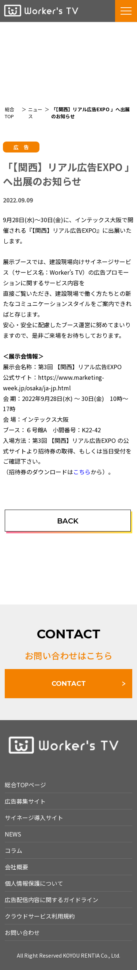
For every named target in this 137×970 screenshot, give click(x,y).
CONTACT (69, 684)
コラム (13, 850)
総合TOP (9, 113)
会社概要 (16, 866)
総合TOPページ (25, 784)
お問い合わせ (22, 932)
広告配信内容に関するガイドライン (51, 899)
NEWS (13, 834)
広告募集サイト (25, 801)
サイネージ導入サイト (34, 817)
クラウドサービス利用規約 (40, 916)
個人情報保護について (34, 883)
